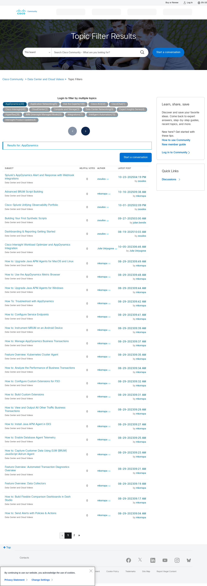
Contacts (24, 558)
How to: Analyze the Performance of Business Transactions (40, 368)
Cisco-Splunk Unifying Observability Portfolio (31, 205)
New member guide (174, 144)
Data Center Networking (98, 109)
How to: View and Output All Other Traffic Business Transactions (35, 409)
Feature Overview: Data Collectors (25, 483)
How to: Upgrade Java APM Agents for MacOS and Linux (39, 261)
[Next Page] (79, 535)
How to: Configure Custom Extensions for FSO (32, 381)
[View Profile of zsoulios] (101, 179)
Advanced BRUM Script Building (24, 192)
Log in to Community (176, 152)
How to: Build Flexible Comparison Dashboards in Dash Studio (38, 498)
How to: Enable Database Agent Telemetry (30, 437)
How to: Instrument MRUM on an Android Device (34, 328)
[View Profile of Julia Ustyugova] (105, 249)
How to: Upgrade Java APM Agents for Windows (34, 288)
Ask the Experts (71, 104)
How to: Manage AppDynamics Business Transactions (37, 341)
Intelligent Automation (100, 115)
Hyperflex (10, 115)
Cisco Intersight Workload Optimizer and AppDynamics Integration (37, 246)
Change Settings (41, 580)
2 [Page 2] (74, 535)
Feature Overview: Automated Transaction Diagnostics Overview (37, 469)
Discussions (171, 179)
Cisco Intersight (13, 109)
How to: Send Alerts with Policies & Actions (30, 513)
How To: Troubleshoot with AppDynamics (29, 301)
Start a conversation (168, 52)
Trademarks (130, 572)
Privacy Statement (15, 580)
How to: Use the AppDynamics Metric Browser (32, 275)
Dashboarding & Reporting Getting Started (30, 232)
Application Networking (42, 104)
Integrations (74, 115)
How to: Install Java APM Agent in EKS (28, 424)
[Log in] (188, 2)
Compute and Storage (65, 109)
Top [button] (8, 547)
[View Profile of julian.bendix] (139, 223)
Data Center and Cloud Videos (45, 79)
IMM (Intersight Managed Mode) (42, 115)
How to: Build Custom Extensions (24, 394)
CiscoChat (117, 104)
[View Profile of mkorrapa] (102, 194)
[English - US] (202, 2)
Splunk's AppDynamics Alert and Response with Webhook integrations (39, 177)
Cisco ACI (96, 104)
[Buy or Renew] (172, 2)
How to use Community (176, 140)
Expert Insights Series (131, 109)
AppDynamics (12, 104)
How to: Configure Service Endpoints (27, 314)
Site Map (146, 572)
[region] (47, 576)
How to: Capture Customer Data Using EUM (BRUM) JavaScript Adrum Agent (36, 452)
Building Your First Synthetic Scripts (26, 218)
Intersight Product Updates (19, 120)
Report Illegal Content (166, 572)
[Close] (91, 570)
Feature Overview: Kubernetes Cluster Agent (31, 355)
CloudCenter (38, 109)
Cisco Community (12, 79)
